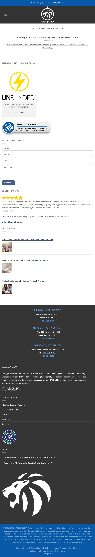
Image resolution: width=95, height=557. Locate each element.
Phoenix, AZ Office (47, 345)
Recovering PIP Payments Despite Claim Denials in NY (26, 260)
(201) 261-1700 (47, 321)
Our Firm (6, 414)
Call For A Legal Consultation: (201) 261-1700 (47, 3)
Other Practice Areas (11, 409)
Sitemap (76, 548)
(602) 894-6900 (47, 356)
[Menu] (5, 15)
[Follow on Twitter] (13, 389)
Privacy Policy (66, 548)
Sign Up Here (19, 112)
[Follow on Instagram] (9, 389)
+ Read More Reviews (13, 222)
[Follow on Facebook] (4, 389)
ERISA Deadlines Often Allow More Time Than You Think (27, 239)
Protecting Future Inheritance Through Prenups (23, 281)
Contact (5, 424)
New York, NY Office (47, 327)
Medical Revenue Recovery (14, 405)
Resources (7, 419)
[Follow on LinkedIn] (17, 389)
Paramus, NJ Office (47, 310)
